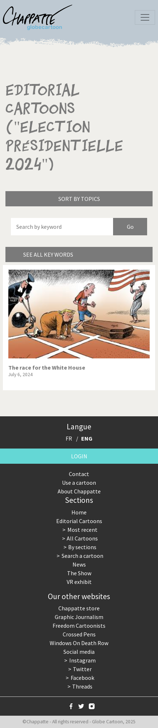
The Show (79, 573)
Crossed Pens (79, 634)
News (79, 564)
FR (69, 438)
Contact (79, 473)
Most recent (82, 529)
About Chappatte (79, 491)
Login (79, 456)
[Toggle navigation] (145, 17)
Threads (82, 686)
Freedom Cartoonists (79, 625)
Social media (79, 651)
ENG (86, 438)
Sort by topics (79, 198)
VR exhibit (79, 581)
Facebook (82, 677)
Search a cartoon (82, 555)
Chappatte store (79, 608)
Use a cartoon (79, 482)
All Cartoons (82, 538)
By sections (82, 547)
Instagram (82, 660)
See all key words (48, 254)
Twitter (82, 669)
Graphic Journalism (79, 616)
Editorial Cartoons (79, 521)
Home (79, 512)
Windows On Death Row (79, 643)
